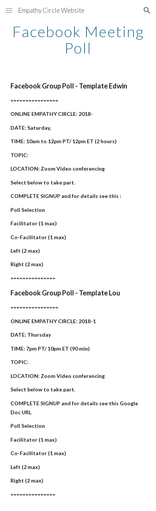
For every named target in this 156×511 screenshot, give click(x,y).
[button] (9, 10)
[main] (78, 39)
